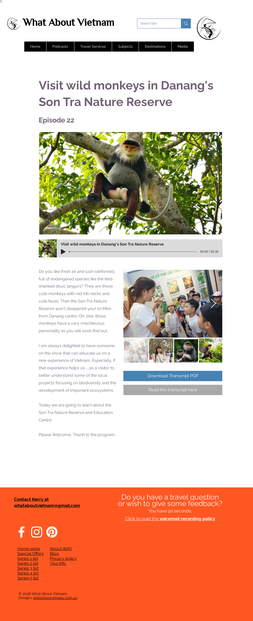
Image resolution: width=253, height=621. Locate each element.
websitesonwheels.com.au (55, 598)
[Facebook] (21, 532)
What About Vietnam (68, 22)
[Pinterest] (51, 532)
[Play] (63, 251)
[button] (60, 47)
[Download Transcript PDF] (172, 376)
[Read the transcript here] (172, 390)
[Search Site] (155, 23)
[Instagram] (36, 532)
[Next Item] (213, 304)
